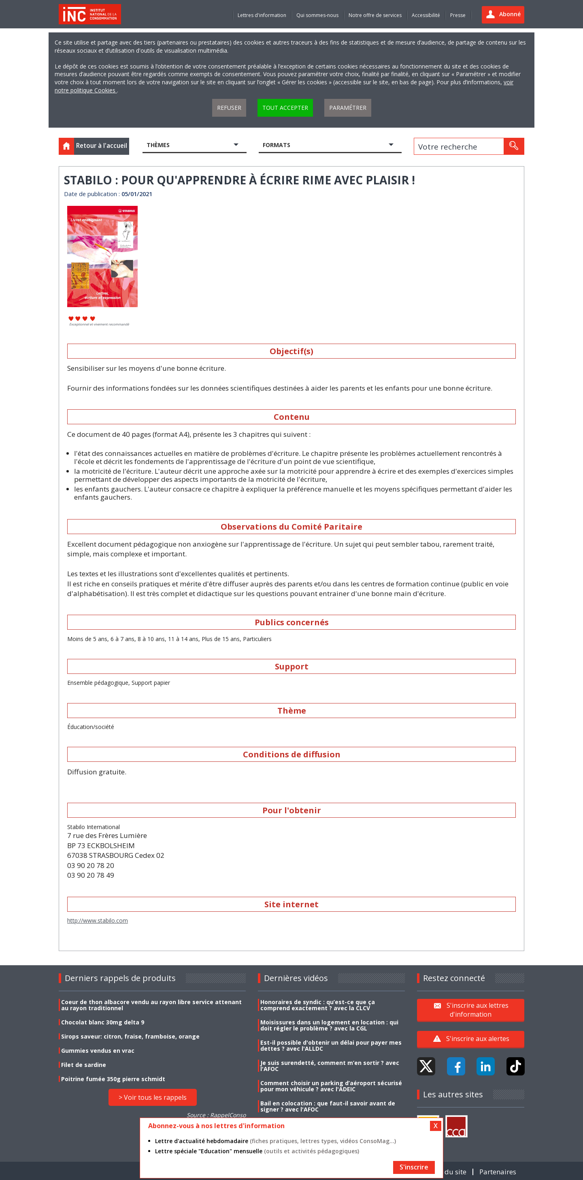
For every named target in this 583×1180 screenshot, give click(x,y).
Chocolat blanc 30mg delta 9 (102, 1022)
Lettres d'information (262, 15)
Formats (276, 145)
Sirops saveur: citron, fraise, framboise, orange (130, 1036)
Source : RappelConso (216, 1115)
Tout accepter (285, 107)
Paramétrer (347, 107)
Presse (458, 15)
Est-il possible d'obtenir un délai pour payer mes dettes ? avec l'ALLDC (331, 1045)
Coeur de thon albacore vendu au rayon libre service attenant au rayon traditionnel (151, 1005)
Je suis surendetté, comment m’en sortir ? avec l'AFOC (329, 1066)
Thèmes (158, 145)
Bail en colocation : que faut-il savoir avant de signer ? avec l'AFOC (327, 1106)
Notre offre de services (375, 15)
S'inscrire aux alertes (477, 1038)
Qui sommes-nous (317, 15)
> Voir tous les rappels (153, 1097)
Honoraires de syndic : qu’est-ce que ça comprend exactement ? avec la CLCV (317, 1005)
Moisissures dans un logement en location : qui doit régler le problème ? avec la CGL (329, 1025)
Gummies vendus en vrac (97, 1050)
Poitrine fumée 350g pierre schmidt (113, 1079)
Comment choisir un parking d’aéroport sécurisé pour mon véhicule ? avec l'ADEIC (331, 1086)
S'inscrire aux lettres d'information (478, 1010)
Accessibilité (426, 15)
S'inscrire (414, 1167)
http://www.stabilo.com (97, 920)
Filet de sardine (83, 1065)
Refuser (229, 107)
